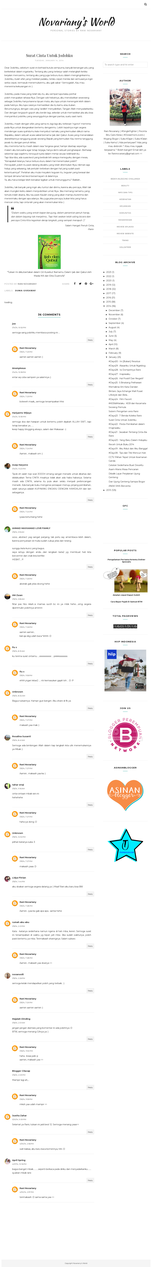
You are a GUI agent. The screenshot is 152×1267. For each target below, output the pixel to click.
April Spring (18, 1160)
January (113, 357)
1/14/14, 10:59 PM (19, 417)
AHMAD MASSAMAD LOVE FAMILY (31, 528)
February (113, 353)
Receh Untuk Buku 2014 (121, 444)
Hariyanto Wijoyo (21, 413)
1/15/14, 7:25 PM (26, 579)
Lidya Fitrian (19, 877)
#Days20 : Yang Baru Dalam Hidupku (128, 440)
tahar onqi (18, 784)
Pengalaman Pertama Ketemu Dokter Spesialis (126, 560)
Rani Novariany (28, 348)
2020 (109, 280)
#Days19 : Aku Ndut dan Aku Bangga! (128, 448)
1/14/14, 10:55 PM (19, 372)
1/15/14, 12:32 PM (19, 837)
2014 (108, 306)
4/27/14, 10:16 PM (19, 1164)
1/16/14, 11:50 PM (26, 1051)
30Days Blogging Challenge (125, 179)
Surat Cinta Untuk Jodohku (122, 420)
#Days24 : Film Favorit (120, 399)
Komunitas (125, 213)
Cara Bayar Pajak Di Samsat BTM (126, 602)
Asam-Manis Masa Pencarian (123, 469)
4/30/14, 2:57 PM (27, 1192)
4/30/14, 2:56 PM (27, 1144)
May (111, 340)
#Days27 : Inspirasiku (119, 374)
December (114, 310)
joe (14, 323)
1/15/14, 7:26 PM (26, 627)
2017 (108, 293)
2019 (108, 285)
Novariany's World (76, 21)
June (111, 336)
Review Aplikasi (125, 227)
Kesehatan (125, 199)
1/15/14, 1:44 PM (18, 881)
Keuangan (125, 206)
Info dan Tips (125, 192)
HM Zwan (17, 595)
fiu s (14, 647)
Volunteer (125, 247)
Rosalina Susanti (21, 736)
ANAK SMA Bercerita (119, 486)
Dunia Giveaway (25, 290)
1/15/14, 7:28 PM (26, 906)
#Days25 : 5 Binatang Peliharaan (125, 382)
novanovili (18, 974)
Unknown (17, 691)
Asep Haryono (20, 465)
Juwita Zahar (19, 1115)
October (113, 318)
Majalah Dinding (21, 1019)
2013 (108, 490)
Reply (90, 340)
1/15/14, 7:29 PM (26, 1002)
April (111, 344)
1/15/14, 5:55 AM (18, 599)
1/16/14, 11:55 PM (26, 1099)
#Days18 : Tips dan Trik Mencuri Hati (127, 453)
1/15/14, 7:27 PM (26, 720)
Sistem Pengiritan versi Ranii (123, 411)
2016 (108, 297)
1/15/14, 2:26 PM (18, 978)
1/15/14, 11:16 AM (18, 788)
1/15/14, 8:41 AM (18, 740)
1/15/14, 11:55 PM (26, 675)
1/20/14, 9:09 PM (19, 1119)
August (112, 327)
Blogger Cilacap (21, 1071)
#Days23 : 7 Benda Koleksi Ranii (125, 415)
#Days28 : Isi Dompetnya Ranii (125, 370)
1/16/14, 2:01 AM (18, 1023)
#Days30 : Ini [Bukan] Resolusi (124, 361)
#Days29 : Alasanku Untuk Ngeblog (127, 365)
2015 (108, 301)
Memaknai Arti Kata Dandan (123, 387)
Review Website (125, 234)
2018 (108, 289)
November (114, 314)
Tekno (125, 240)
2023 (108, 272)
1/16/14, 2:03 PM (18, 1075)
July (111, 331)
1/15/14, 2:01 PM (18, 926)
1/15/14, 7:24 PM (26, 448)
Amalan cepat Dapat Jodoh (126, 595)
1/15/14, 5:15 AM (18, 532)
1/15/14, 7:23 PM (26, 352)
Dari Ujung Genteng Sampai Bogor (127, 481)
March (112, 348)
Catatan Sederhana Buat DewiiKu (126, 465)
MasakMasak (125, 220)
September (115, 323)
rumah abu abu (20, 922)
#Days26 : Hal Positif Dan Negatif (126, 378)
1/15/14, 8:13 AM (18, 651)
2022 (108, 276)
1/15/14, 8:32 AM (18, 696)
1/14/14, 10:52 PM (19, 327)
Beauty (125, 186)
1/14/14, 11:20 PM (19, 469)
